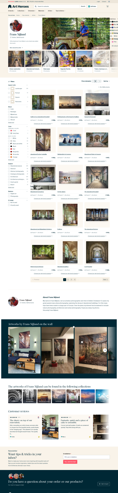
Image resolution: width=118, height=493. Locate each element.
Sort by (107, 81)
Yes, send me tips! (70, 462)
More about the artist (16, 47)
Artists (51, 11)
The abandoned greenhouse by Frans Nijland (82, 342)
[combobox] (55, 6)
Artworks (11, 11)
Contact (104, 1)
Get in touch (103, 484)
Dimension (32, 11)
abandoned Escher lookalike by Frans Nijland (29, 335)
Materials (42, 11)
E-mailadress (67, 453)
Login (98, 1)
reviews (17, 1)
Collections (21, 11)
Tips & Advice (62, 11)
